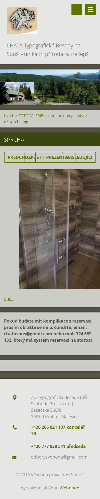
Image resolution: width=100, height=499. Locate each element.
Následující (79, 157)
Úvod (8, 115)
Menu (90, 9)
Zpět (8, 299)
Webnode (69, 488)
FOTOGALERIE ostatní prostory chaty (51, 115)
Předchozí (20, 157)
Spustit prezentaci (50, 157)
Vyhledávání (76, 9)
